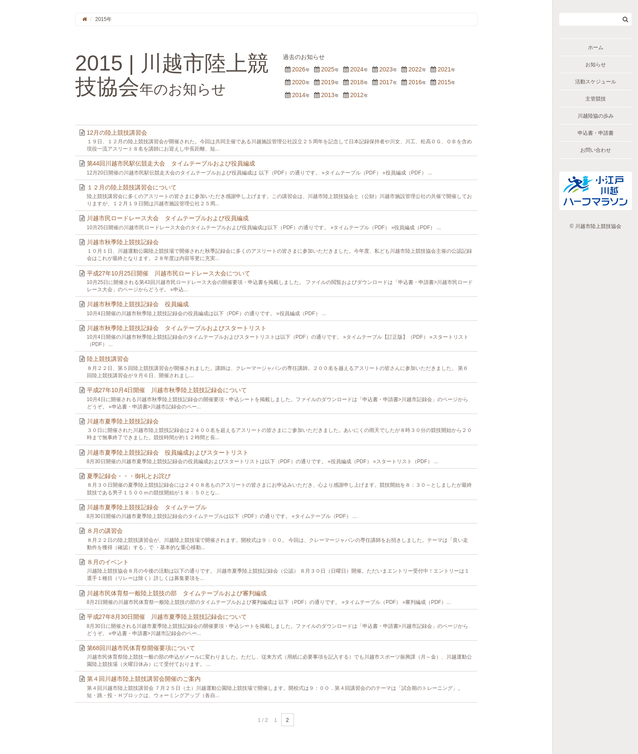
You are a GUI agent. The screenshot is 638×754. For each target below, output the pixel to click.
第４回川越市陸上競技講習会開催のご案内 (144, 678)
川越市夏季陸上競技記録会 (123, 421)
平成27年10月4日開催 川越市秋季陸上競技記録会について (167, 390)
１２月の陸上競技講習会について (132, 187)
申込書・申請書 (596, 133)
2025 (327, 69)
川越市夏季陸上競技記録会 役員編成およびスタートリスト (168, 452)
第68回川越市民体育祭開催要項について (141, 648)
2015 (444, 82)
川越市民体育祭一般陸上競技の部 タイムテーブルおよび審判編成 (177, 593)
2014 (298, 95)
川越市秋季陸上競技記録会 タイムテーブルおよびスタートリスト (177, 328)
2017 (386, 82)
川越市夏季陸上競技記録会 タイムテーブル (147, 507)
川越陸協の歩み (596, 116)
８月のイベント (108, 562)
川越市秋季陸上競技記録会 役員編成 (138, 304)
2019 (327, 82)
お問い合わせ (595, 150)
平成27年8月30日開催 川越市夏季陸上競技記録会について (167, 616)
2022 (415, 69)
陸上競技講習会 (108, 358)
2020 (298, 82)
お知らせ (595, 65)
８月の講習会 (105, 530)
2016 (415, 82)
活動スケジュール (595, 82)
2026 (298, 69)
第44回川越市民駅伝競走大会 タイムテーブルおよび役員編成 (171, 163)
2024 (356, 69)
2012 (356, 95)
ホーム (595, 47)
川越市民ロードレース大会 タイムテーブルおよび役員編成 (168, 218)
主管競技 (595, 99)
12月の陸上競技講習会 (117, 132)
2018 (356, 82)
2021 (444, 69)
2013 (327, 95)
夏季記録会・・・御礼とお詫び (129, 476)
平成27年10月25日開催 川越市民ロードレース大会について (169, 273)
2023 (386, 69)
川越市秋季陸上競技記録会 (123, 242)
